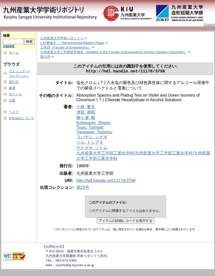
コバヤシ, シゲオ (91, 138)
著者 (12, 88)
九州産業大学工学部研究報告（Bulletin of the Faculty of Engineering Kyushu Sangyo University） (113, 52)
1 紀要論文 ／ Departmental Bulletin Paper (72, 43)
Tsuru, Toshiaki (90, 128)
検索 (6, 36)
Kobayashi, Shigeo (93, 124)
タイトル (15, 94)
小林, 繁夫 (85, 108)
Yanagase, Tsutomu (94, 133)
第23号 (45, 57)
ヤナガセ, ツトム (91, 148)
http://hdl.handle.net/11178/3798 (106, 181)
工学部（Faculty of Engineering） (65, 47)
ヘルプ (14, 112)
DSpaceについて (21, 118)
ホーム (14, 52)
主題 (12, 100)
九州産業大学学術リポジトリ (62, 38)
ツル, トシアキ (89, 143)
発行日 (14, 82)
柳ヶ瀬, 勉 (85, 118)
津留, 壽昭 (85, 113)
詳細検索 (8, 46)
